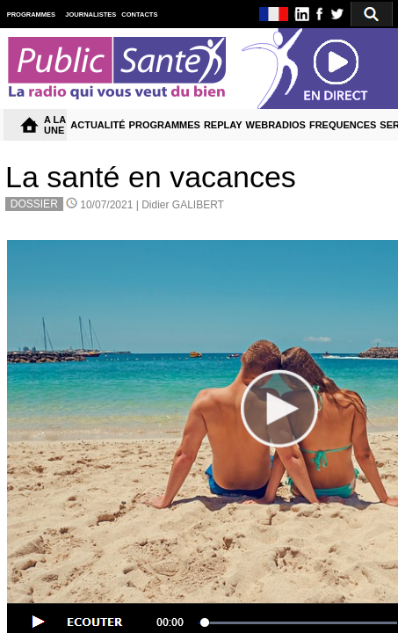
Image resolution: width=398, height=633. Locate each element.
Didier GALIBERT (182, 205)
